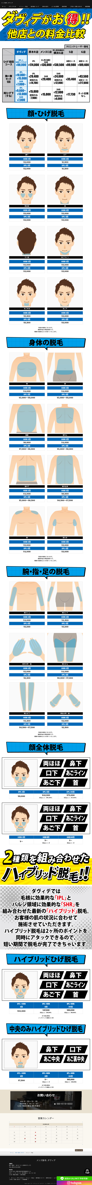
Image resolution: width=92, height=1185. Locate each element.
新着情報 (87, 6)
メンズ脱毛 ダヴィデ (7, 2)
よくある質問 (55, 6)
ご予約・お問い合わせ (76, 6)
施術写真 (64, 6)
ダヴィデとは (12, 6)
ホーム (4, 6)
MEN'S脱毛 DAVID (19, 1152)
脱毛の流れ (45, 6)
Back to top (79, 1150)
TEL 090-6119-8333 (14, 1167)
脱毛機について (35, 6)
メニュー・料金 (23, 6)
